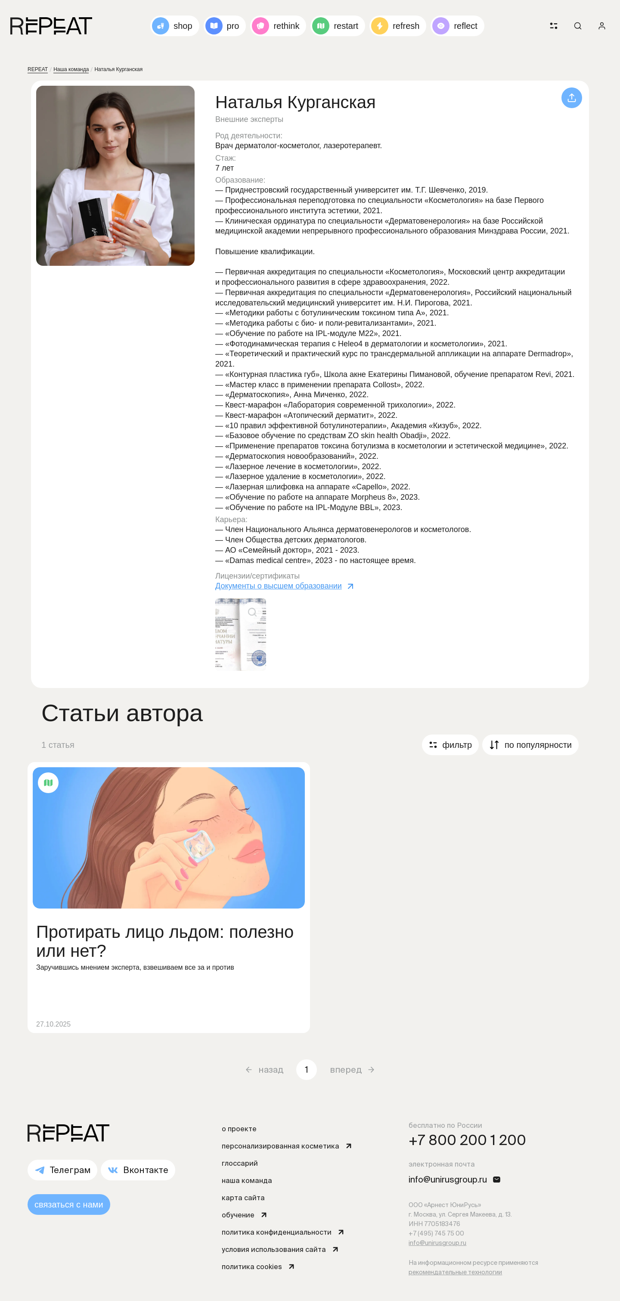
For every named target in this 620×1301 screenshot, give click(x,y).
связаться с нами (68, 1204)
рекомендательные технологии (455, 1272)
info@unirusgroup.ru (437, 1242)
